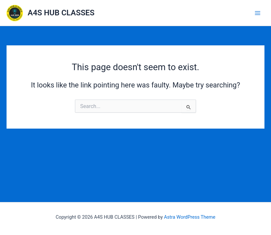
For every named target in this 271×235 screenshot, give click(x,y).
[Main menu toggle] (257, 13)
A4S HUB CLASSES (61, 12)
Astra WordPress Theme (189, 217)
